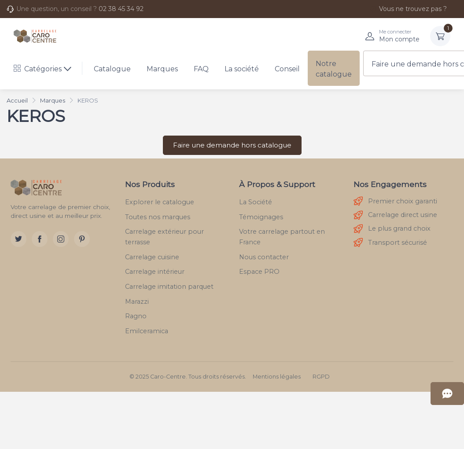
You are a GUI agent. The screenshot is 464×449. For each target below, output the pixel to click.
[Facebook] (40, 239)
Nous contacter (264, 257)
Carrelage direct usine (395, 215)
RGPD (321, 376)
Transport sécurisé (390, 242)
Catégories (38, 69)
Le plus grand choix (392, 229)
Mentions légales (277, 376)
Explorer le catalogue (159, 202)
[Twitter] (18, 239)
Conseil (287, 69)
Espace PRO (259, 272)
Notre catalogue (334, 68)
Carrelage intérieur (154, 272)
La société (242, 69)
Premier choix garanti (395, 201)
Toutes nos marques (157, 217)
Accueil (17, 100)
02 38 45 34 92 (121, 9)
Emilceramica (146, 331)
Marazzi (137, 301)
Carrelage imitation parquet (169, 287)
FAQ (201, 69)
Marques (162, 69)
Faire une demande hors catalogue (232, 145)
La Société (255, 202)
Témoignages (261, 217)
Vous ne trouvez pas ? (408, 9)
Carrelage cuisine (152, 257)
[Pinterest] (82, 239)
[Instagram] (61, 239)
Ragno (136, 316)
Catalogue (112, 69)
